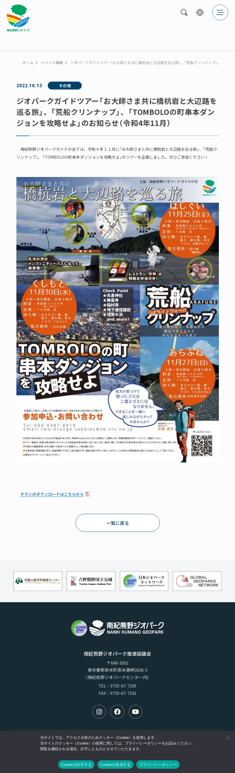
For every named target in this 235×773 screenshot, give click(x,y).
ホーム (27, 62)
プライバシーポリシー (158, 765)
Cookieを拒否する (115, 765)
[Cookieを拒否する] (228, 738)
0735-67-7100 (123, 686)
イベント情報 (52, 62)
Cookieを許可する (76, 765)
